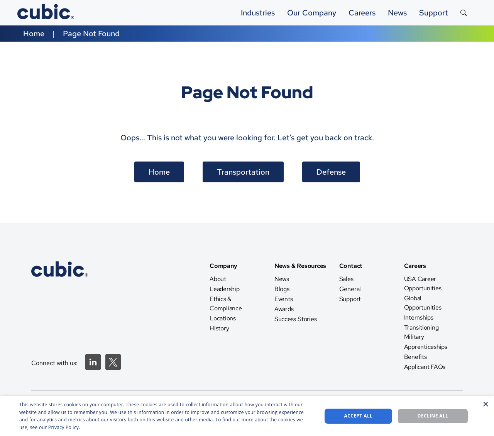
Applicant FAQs (425, 367)
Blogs (281, 289)
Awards (284, 309)
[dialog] (247, 416)
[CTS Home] (59, 302)
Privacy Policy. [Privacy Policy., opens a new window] (64, 427)
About (218, 279)
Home (33, 34)
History (219, 328)
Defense (331, 172)
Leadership (225, 289)
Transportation (243, 172)
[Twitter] (113, 368)
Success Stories (295, 319)
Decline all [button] (433, 415)
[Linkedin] (93, 368)
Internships (418, 317)
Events (283, 299)
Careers (362, 13)
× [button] (485, 404)
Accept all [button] (358, 415)
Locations (223, 318)
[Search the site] (463, 12)
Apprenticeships (425, 347)
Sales (346, 279)
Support (433, 13)
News (281, 279)
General (350, 289)
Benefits (415, 357)
